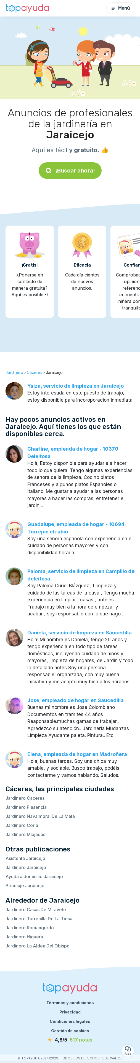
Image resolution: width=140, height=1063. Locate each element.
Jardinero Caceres (25, 798)
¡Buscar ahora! (70, 170)
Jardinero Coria (22, 825)
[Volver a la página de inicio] (28, 8)
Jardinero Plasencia (26, 807)
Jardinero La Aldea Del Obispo (38, 946)
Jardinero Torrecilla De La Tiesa (39, 918)
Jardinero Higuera (24, 936)
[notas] (70, 1040)
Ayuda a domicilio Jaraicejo (34, 876)
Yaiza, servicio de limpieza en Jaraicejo (75, 386)
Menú (120, 8)
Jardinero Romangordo (30, 927)
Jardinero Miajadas (25, 834)
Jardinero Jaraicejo (26, 867)
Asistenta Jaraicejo (25, 858)
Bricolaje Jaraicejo (25, 885)
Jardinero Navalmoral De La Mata (40, 816)
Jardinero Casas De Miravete (36, 909)
